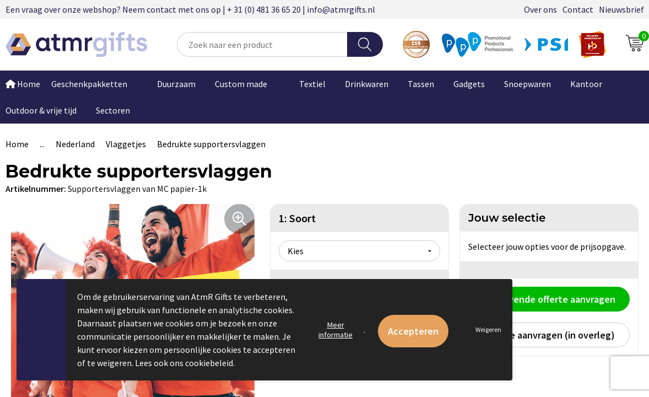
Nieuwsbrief (621, 9)
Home (17, 143)
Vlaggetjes (126, 143)
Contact (578, 9)
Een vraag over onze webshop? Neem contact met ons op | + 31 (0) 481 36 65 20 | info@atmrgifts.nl (190, 9)
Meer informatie (335, 330)
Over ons (540, 9)
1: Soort (297, 218)
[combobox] (262, 44)
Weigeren (488, 329)
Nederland (75, 143)
